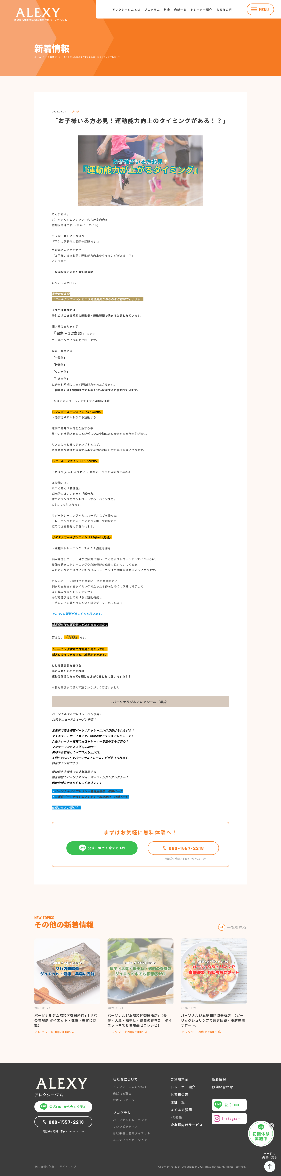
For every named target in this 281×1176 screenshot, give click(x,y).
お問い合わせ (222, 1087)
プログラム (152, 9)
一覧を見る (237, 927)
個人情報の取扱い (46, 1166)
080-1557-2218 (183, 848)
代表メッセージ (124, 1100)
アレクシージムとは (126, 9)
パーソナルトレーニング (130, 1120)
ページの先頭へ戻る (269, 1162)
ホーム (37, 57)
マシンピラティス (125, 1126)
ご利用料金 (180, 1079)
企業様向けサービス (187, 1124)
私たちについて (125, 1079)
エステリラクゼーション (130, 1140)
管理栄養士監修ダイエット (132, 1133)
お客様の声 (224, 9)
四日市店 (93, 714)
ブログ (75, 111)
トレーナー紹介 (201, 9)
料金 (167, 9)
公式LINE (227, 1105)
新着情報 (52, 57)
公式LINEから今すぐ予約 (102, 848)
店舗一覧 (180, 9)
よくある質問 (181, 1109)
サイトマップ (68, 1166)
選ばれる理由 (122, 1093)
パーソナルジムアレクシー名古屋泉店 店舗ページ (89, 791)
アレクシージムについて (130, 1087)
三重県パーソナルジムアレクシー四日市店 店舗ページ (92, 797)
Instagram (227, 1118)
